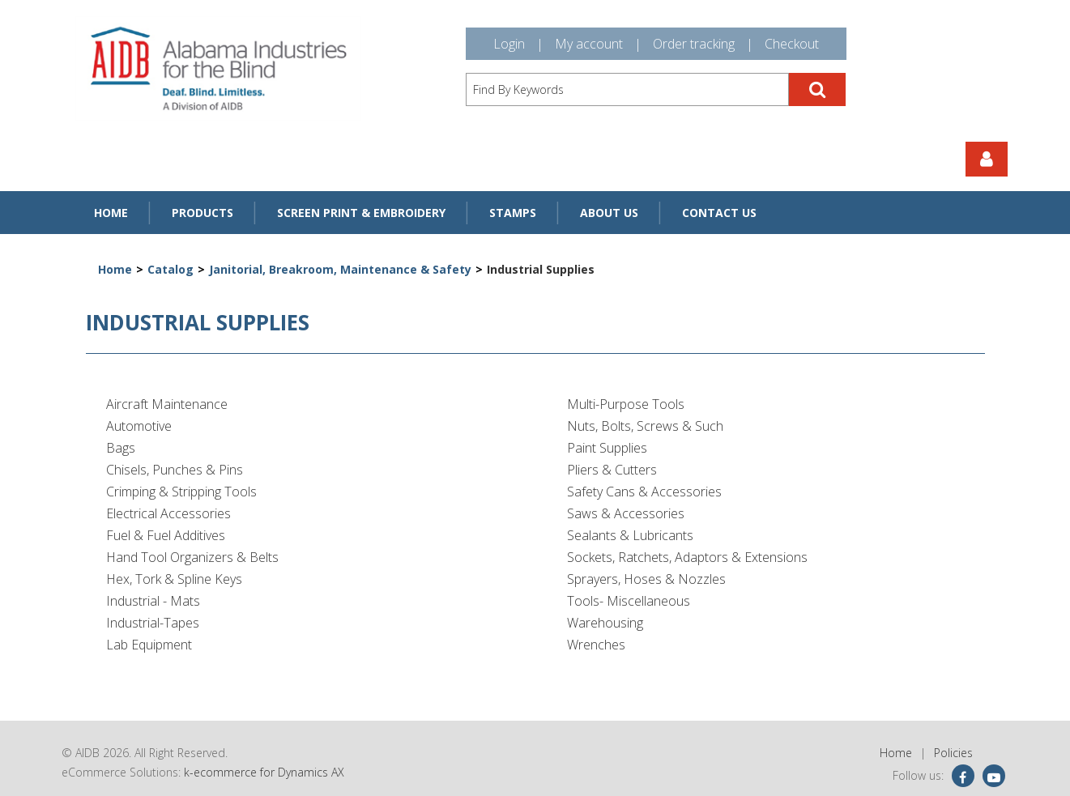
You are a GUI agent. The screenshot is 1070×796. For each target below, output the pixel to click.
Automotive (139, 426)
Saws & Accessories (625, 513)
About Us (609, 212)
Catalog (170, 269)
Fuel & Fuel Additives (165, 535)
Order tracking (694, 44)
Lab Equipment (149, 644)
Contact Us (719, 212)
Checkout (792, 44)
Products (202, 212)
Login (509, 44)
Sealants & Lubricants (630, 535)
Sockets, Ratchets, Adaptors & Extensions (687, 557)
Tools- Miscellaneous (628, 601)
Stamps (512, 212)
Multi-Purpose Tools (625, 404)
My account (589, 44)
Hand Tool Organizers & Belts (192, 557)
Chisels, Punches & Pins (174, 470)
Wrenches (596, 644)
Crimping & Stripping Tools (181, 491)
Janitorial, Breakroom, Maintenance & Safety (340, 269)
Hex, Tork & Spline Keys (174, 579)
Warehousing (605, 623)
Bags (120, 448)
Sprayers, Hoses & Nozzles (646, 579)
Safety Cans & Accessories (644, 491)
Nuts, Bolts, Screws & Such (645, 426)
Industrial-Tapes (152, 623)
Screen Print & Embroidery (361, 212)
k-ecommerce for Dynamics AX (264, 772)
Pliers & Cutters (612, 470)
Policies (953, 752)
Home (111, 212)
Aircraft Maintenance (167, 404)
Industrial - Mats (153, 601)
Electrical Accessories (168, 513)
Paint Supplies (607, 448)
